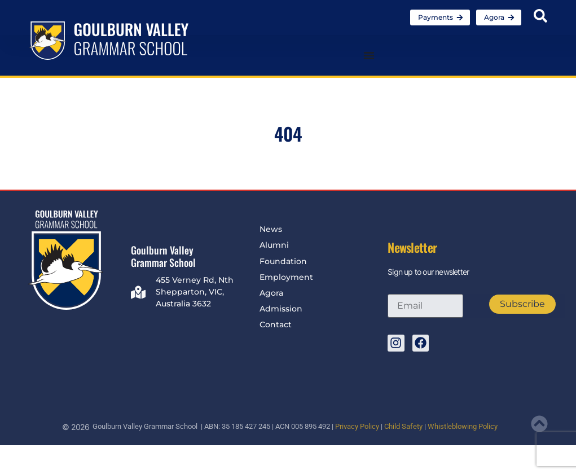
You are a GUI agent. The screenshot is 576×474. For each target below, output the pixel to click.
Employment (286, 277)
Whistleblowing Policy (463, 426)
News (271, 229)
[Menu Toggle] (369, 55)
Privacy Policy (357, 426)
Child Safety (403, 426)
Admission (281, 309)
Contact (276, 324)
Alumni (274, 245)
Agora (271, 293)
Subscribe (522, 304)
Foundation (283, 261)
